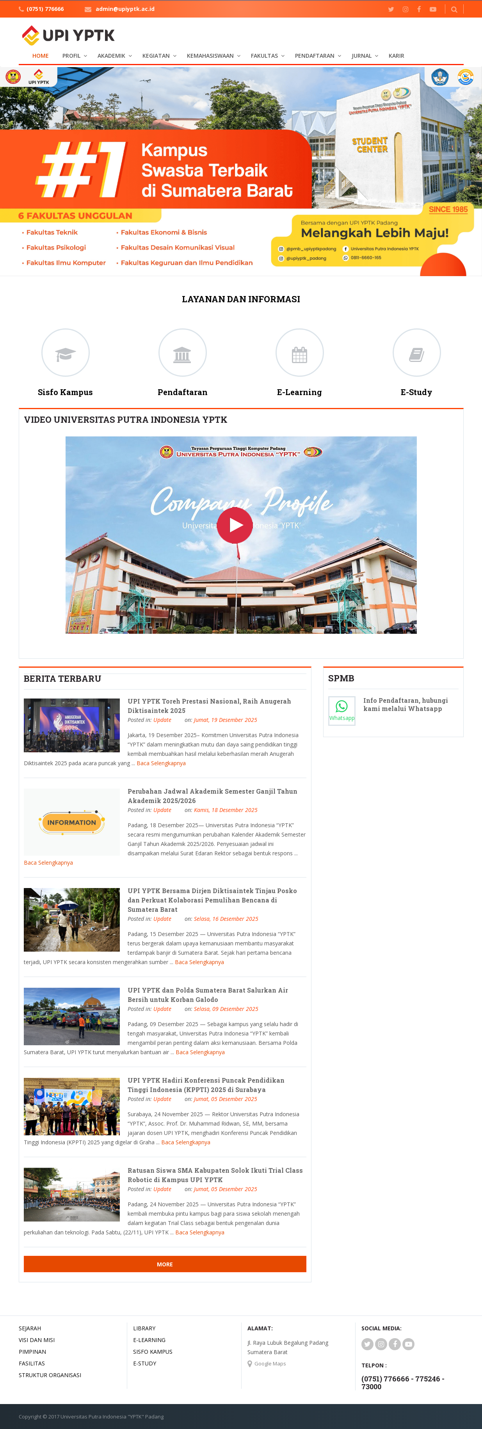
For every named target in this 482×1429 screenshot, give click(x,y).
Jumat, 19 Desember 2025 (225, 719)
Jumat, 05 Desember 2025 (225, 1099)
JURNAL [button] (362, 55)
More (165, 1264)
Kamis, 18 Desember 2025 (226, 810)
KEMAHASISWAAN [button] (210, 55)
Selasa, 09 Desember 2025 (226, 1008)
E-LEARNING (149, 1340)
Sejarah (30, 1328)
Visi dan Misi (37, 1340)
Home (40, 55)
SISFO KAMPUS (153, 1351)
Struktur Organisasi (50, 1375)
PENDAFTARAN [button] (314, 55)
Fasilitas (32, 1363)
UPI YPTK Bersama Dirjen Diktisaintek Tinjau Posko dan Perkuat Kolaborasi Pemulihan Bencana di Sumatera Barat (212, 899)
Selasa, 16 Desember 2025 (226, 918)
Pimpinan (32, 1351)
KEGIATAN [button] (156, 55)
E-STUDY (144, 1363)
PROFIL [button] (71, 55)
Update (162, 719)
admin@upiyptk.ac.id (125, 8)
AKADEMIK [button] (111, 55)
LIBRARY (144, 1328)
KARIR (396, 55)
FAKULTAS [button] (264, 55)
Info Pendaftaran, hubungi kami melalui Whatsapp (405, 704)
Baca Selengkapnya (161, 763)
